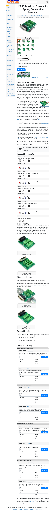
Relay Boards (10, 79)
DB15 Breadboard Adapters (38, 77)
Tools (8, 86)
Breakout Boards (10, 19)
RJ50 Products (10, 81)
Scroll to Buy (21, 69)
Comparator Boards (9, 39)
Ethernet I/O (9, 63)
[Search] (29, 2)
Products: (8, 10)
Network (9, 76)
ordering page (32, 501)
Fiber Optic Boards (9, 66)
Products (24, 15)
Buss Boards (10, 33)
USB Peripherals (10, 89)
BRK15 (18, 119)
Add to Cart (44, 356)
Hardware (9, 69)
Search (39, 2)
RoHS (29, 350)
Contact (31, 509)
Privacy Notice (38, 509)
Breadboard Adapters (9, 16)
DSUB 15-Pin (39, 15)
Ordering (26, 509)
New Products (8, 6)
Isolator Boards (10, 72)
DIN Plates (9, 51)
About (20, 509)
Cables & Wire (10, 36)
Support (15, 509)
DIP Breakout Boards (10, 55)
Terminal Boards (10, 84)
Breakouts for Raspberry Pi (10, 26)
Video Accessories (10, 92)
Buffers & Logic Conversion (10, 30)
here (39, 119)
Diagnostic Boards (9, 46)
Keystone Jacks (10, 74)
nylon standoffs (37, 285)
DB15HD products (45, 123)
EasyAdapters (10, 58)
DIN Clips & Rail (10, 49)
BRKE (24, 149)
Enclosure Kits (10, 60)
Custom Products (11, 95)
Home (19, 15)
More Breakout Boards (26, 77)
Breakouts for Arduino (10, 22)
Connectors (9, 42)
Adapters (9, 13)
